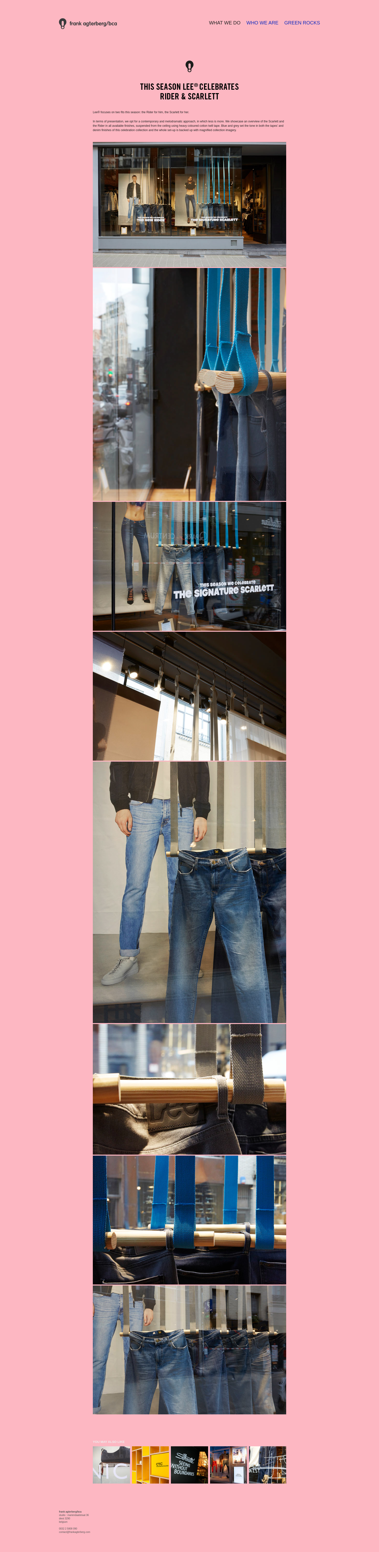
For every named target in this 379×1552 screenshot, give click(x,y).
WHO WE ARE (262, 22)
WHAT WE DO (225, 22)
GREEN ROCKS (302, 22)
